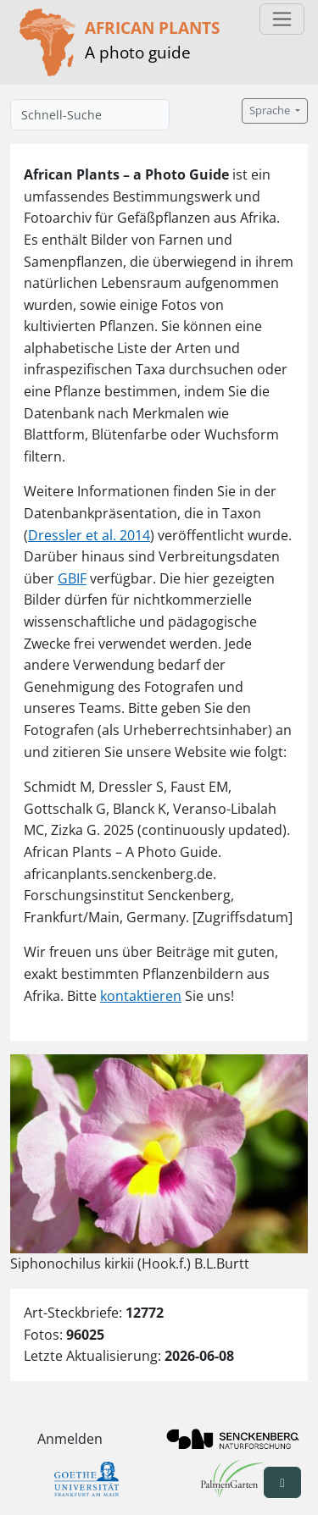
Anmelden (70, 1438)
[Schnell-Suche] (90, 114)
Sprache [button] (271, 110)
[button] (282, 1482)
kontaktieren (140, 996)
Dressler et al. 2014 (89, 535)
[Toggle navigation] (281, 19)
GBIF (72, 578)
